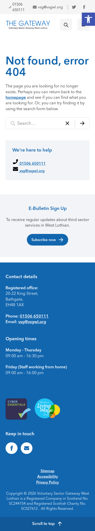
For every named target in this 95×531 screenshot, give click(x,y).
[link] (88, 19)
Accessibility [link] (47, 476)
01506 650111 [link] (17, 7)
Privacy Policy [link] (47, 482)
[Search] (82, 123)
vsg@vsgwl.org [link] (47, 7)
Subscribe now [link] (47, 240)
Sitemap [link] (47, 471)
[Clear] (67, 123)
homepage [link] (16, 97)
